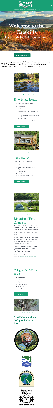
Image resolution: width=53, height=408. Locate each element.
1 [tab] (23, 94)
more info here (27, 272)
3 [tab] (28, 94)
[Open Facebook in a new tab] (23, 398)
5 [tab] (33, 94)
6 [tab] (35, 293)
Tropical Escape (26, 404)
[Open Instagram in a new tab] (29, 398)
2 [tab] (26, 94)
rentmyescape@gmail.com (28, 249)
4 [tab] (31, 94)
